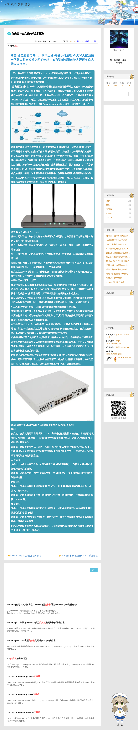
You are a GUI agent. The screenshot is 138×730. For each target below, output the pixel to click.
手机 (96, 41)
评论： (80, 41)
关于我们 (110, 328)
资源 (20, 4)
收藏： (88, 41)
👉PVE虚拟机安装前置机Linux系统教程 (78, 555)
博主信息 (110, 77)
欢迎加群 (110, 395)
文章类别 (110, 195)
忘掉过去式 (118, 50)
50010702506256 (124, 358)
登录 (27, 4)
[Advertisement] (51, 589)
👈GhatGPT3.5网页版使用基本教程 (24, 555)
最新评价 (110, 293)
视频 (13, 4)
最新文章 (110, 230)
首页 (6, 4)
